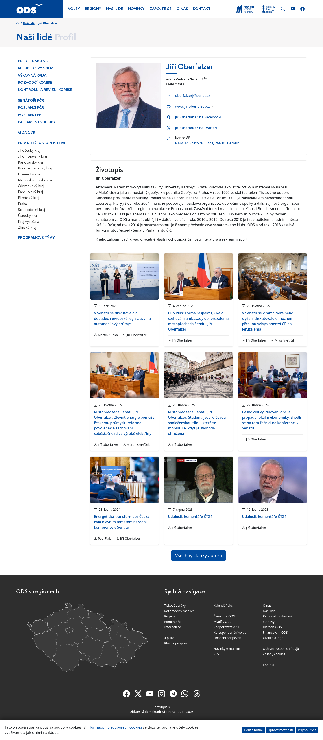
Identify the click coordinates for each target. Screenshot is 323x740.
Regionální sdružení (277, 616)
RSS (216, 654)
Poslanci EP (29, 115)
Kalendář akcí (223, 605)
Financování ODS (275, 632)
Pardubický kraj (30, 192)
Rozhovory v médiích (179, 611)
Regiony (93, 9)
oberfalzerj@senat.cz (192, 95)
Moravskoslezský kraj (35, 180)
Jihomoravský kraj (32, 156)
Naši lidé (114, 9)
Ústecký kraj (27, 216)
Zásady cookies (274, 654)
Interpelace (172, 627)
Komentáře (172, 622)
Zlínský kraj (27, 228)
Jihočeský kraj (29, 151)
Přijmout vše (307, 730)
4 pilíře (169, 638)
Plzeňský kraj (28, 198)
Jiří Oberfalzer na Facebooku (199, 117)
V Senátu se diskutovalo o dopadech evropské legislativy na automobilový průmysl (122, 318)
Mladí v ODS (222, 622)
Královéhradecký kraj (35, 168)
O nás (182, 9)
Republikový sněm (35, 68)
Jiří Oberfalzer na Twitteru (196, 127)
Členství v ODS (224, 616)
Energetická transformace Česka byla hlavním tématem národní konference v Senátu (121, 522)
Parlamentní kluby (37, 122)
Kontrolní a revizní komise (45, 90)
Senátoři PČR (31, 101)
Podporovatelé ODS (228, 627)
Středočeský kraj (31, 210)
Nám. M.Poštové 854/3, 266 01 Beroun (207, 143)
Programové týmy (36, 238)
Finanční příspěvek (227, 638)
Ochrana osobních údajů (281, 648)
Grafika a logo (273, 638)
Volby (74, 9)
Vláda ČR (26, 133)
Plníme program (176, 643)
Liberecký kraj (29, 174)
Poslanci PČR (31, 108)
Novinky (136, 9)
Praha (22, 204)
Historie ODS (272, 627)
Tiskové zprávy (175, 605)
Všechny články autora (198, 555)
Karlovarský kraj (31, 162)
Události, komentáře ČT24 (190, 516)
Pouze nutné (253, 730)
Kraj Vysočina (28, 222)
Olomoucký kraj (31, 186)
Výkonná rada (32, 75)
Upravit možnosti (280, 730)
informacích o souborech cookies (114, 727)
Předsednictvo (33, 61)
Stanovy (269, 622)
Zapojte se (161, 9)
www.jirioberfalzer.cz (192, 106)
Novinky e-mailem (227, 648)
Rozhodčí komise (35, 83)
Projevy (169, 616)
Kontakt (202, 9)
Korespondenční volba (230, 632)
